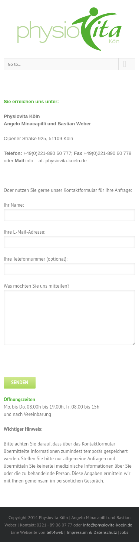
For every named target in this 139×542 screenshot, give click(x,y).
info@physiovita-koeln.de (107, 525)
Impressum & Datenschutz (92, 532)
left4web (55, 532)
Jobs (124, 532)
